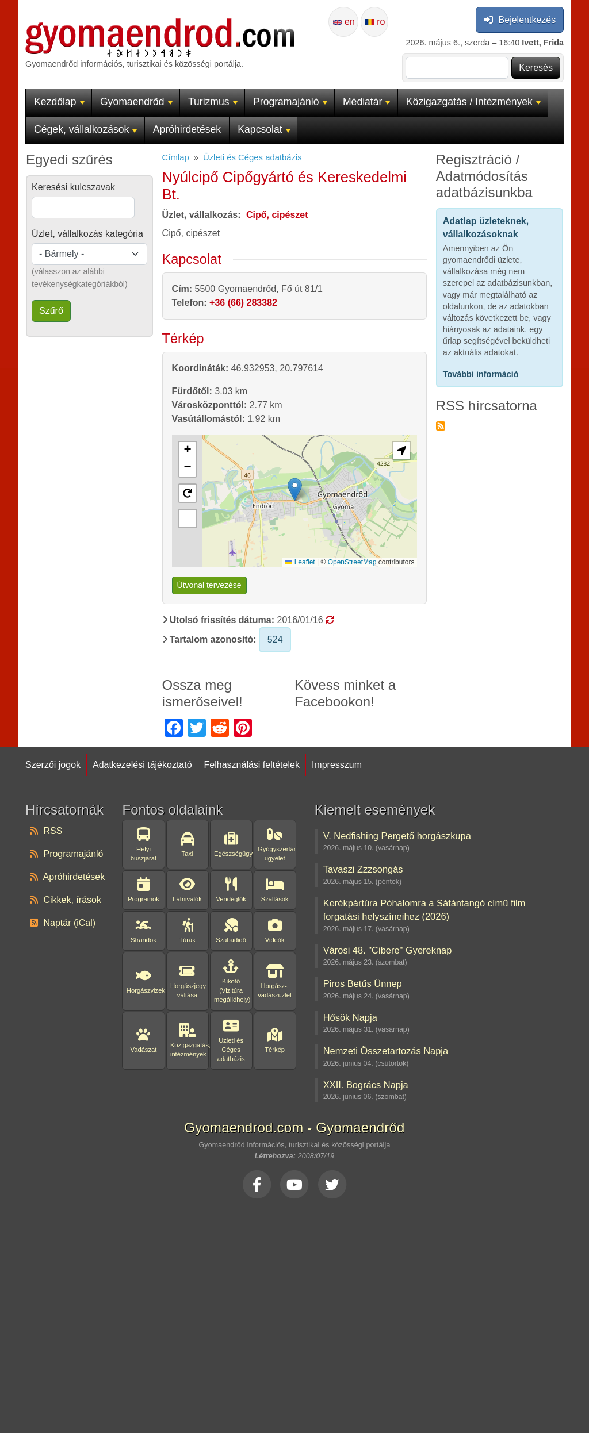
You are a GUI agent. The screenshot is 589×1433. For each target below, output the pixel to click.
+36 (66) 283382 (243, 303)
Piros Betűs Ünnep (362, 983)
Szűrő (51, 311)
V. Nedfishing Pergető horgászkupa (397, 836)
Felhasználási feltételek (252, 765)
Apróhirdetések (187, 129)
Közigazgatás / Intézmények (473, 101)
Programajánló (290, 101)
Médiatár (367, 101)
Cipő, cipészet (277, 215)
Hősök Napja (350, 1017)
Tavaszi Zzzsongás (363, 869)
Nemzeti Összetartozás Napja (385, 1051)
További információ (481, 374)
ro (375, 21)
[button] (187, 450)
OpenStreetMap (352, 562)
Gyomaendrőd (136, 101)
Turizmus (213, 101)
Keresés (536, 67)
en (344, 21)
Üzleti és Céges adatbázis (252, 157)
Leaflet (300, 562)
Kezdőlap (59, 101)
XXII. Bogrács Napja (365, 1084)
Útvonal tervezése (209, 585)
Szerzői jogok (53, 765)
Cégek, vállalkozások (85, 129)
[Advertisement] (294, 1312)
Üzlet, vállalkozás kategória (87, 234)
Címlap (175, 157)
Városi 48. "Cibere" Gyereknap (387, 950)
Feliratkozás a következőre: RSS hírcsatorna (440, 426)
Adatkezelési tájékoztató (142, 765)
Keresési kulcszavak (73, 187)
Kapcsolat (264, 129)
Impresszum (337, 765)
